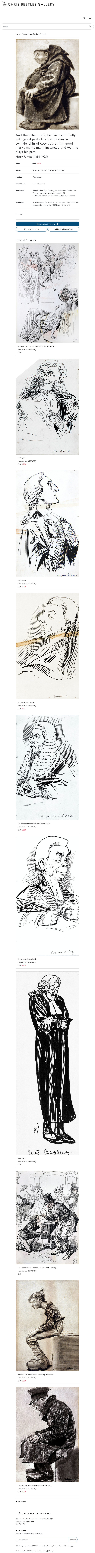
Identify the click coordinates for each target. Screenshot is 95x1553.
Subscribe (73, 1539)
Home (18, 34)
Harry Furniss (33, 34)
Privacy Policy (53, 1546)
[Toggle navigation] (90, 18)
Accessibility (37, 1551)
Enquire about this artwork (47, 223)
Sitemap (50, 1551)
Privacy (44, 1551)
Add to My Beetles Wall (63, 229)
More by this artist (31, 229)
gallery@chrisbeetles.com (25, 1521)
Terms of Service (64, 1546)
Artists (24, 34)
